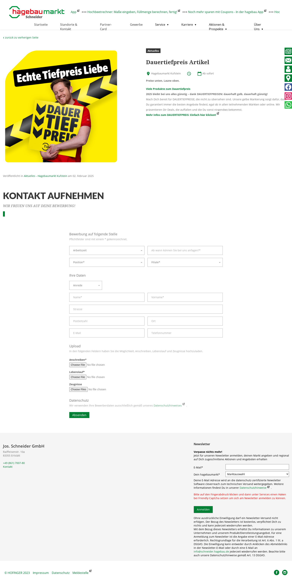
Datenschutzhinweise (253, 487)
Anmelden (203, 509)
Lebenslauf (77, 372)
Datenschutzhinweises (168, 405)
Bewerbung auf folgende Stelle (93, 234)
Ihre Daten (77, 275)
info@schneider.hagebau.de (211, 551)
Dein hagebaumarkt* (207, 474)
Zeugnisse (75, 384)
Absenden (79, 415)
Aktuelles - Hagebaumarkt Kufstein (45, 176)
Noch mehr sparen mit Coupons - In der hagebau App (227, 12)
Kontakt (7, 466)
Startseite (41, 25)
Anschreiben (78, 359)
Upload (75, 346)
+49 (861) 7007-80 (14, 463)
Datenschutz (79, 400)
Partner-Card (106, 27)
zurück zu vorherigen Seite (20, 37)
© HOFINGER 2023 (17, 573)
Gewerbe (136, 25)
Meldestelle (80, 573)
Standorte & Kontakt (68, 27)
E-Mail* (198, 467)
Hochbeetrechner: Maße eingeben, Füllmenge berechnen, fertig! (134, 12)
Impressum (41, 573)
